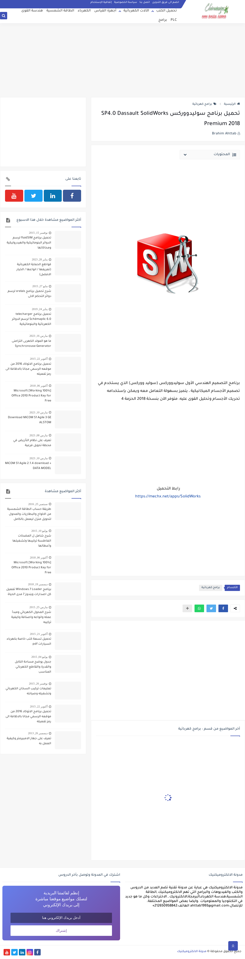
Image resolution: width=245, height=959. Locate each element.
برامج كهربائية (204, 104)
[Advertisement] (122, 60)
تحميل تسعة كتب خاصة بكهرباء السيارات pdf (29, 642)
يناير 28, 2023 (40, 259)
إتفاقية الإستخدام (101, 2)
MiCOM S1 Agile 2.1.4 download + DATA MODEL (28, 466)
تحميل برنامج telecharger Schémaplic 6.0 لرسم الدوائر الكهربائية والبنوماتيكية (31, 319)
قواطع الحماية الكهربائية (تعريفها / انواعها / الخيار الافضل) (34, 269)
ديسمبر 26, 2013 (38, 733)
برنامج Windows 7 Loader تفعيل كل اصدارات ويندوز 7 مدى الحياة (28, 592)
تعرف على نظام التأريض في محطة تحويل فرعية (32, 443)
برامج (162, 20)
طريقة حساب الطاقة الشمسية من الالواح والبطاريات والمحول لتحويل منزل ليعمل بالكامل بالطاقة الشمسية (29, 515)
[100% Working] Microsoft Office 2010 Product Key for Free (31, 396)
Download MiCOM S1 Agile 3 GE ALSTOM (29, 420)
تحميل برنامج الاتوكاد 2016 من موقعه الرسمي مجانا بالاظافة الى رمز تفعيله (28, 369)
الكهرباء (84, 11)
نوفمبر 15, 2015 (38, 232)
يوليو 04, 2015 (39, 657)
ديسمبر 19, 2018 (38, 584)
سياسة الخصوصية (125, 2)
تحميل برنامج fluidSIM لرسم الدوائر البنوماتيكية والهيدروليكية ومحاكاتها (29, 243)
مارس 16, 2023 (38, 335)
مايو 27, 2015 (40, 286)
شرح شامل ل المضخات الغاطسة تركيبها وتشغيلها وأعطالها (31, 541)
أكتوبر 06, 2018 (39, 385)
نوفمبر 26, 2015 (38, 683)
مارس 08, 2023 (38, 435)
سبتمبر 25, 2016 (38, 504)
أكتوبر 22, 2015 (39, 358)
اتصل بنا (144, 2)
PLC (174, 20)
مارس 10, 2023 (38, 412)
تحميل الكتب (166, 11)
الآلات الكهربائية (136, 11)
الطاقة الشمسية (60, 11)
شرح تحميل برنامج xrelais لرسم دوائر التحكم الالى (29, 294)
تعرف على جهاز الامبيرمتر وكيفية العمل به (29, 741)
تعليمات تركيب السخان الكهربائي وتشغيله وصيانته (28, 691)
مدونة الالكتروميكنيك (191, 951)
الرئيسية (232, 104)
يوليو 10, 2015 (39, 530)
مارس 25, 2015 (38, 607)
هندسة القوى (32, 11)
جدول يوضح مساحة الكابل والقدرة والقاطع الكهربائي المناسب (33, 667)
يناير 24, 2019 (40, 309)
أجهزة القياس (105, 11)
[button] (223, 608)
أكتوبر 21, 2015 (39, 634)
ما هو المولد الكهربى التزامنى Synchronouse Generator (31, 344)
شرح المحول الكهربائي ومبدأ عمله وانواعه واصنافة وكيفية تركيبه (31, 617)
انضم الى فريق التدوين (165, 2)
